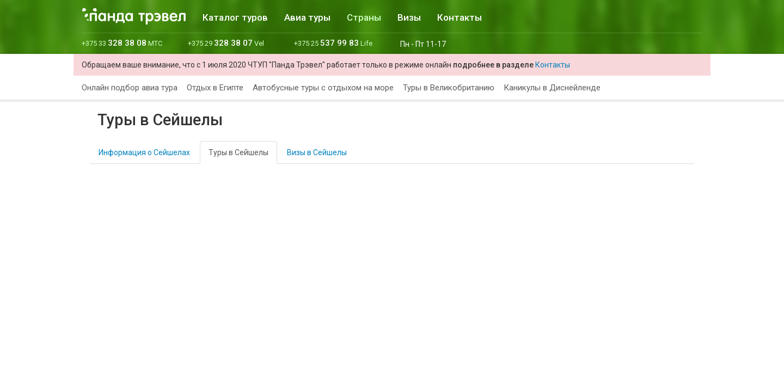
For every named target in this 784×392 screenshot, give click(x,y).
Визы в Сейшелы (317, 152)
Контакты (459, 17)
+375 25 (333, 43)
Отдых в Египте (215, 88)
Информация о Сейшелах (144, 152)
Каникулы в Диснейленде (552, 88)
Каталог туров (235, 17)
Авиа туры (307, 17)
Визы (409, 17)
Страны (364, 17)
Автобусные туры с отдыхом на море (323, 88)
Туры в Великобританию (448, 88)
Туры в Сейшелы (238, 152)
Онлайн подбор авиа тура (129, 88)
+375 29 (226, 43)
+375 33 (122, 43)
